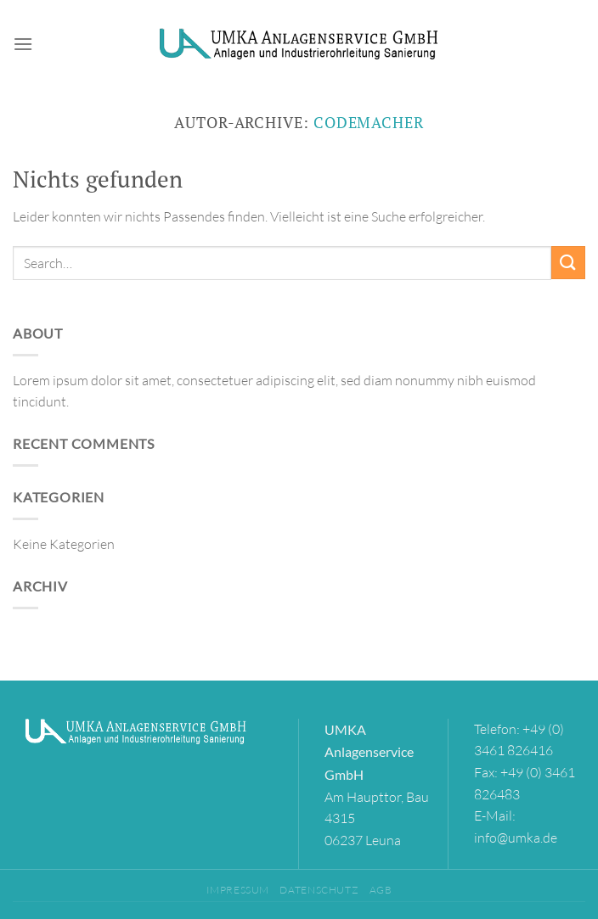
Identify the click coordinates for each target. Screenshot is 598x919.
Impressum (238, 889)
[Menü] (23, 43)
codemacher (368, 122)
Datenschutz (318, 889)
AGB (381, 889)
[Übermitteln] (568, 262)
